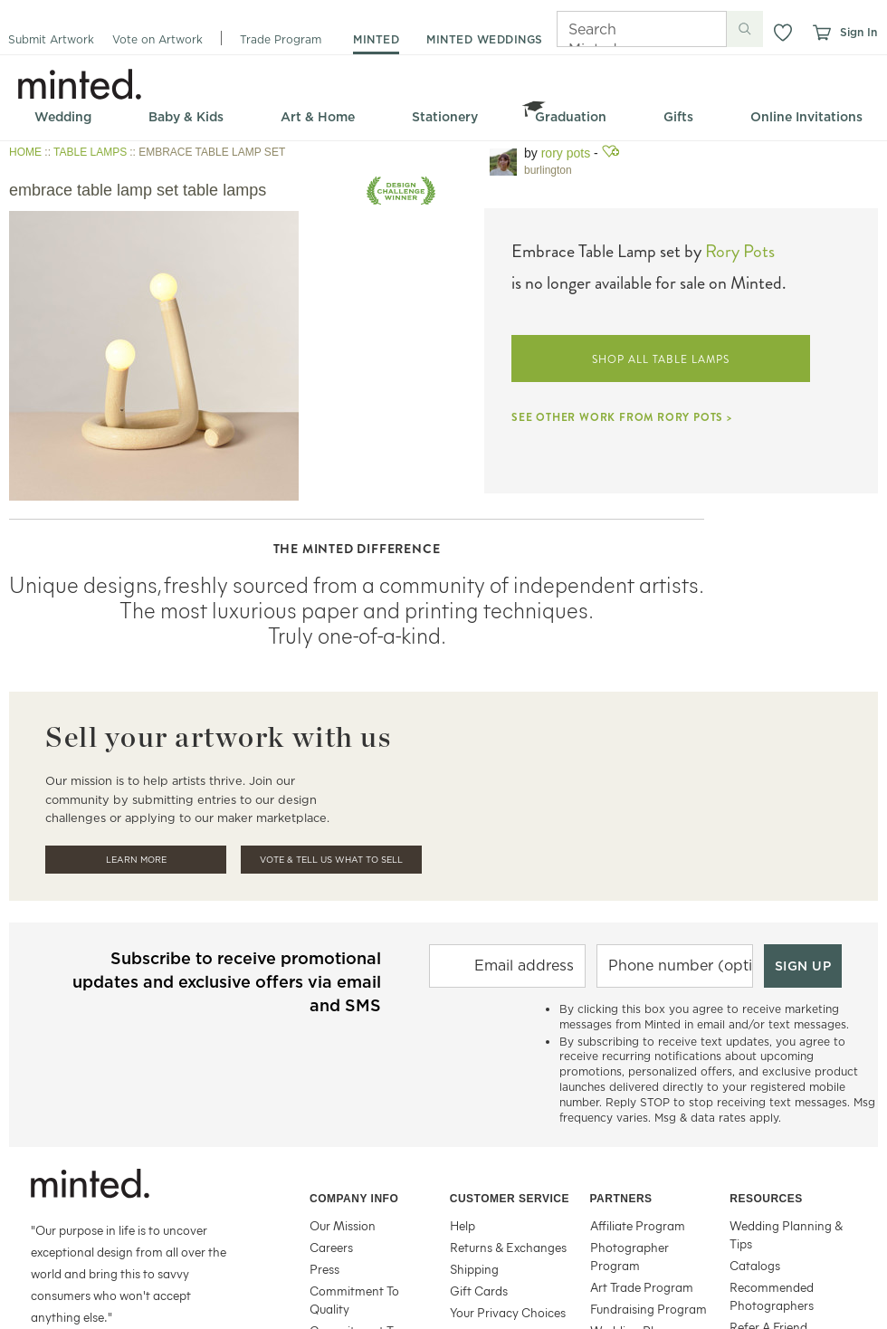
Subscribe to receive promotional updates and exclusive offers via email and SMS (226, 982)
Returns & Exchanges (508, 1247)
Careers (331, 1247)
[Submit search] (745, 29)
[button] (783, 32)
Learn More (136, 860)
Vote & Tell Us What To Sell (331, 860)
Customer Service (509, 1198)
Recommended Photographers (772, 1296)
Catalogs (755, 1265)
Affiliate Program (637, 1225)
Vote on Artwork (157, 39)
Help (462, 1225)
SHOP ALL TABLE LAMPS (661, 359)
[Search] (616, 29)
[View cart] (821, 32)
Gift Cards (479, 1290)
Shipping (474, 1268)
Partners (621, 1198)
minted (376, 39)
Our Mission (343, 1225)
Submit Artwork (51, 39)
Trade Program (280, 39)
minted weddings (484, 39)
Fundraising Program (648, 1308)
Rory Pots (565, 153)
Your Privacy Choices (508, 1312)
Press (324, 1268)
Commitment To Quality (354, 1299)
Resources (766, 1198)
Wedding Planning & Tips (786, 1234)
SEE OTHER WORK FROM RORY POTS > (621, 417)
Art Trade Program (641, 1287)
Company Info (354, 1198)
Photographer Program (629, 1256)
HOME (25, 152)
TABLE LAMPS (90, 152)
